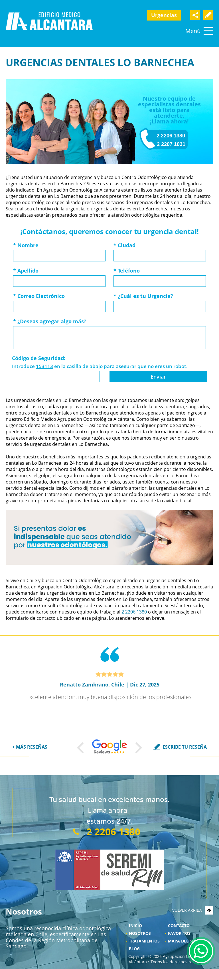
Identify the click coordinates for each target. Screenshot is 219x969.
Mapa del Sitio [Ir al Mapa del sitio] (184, 941)
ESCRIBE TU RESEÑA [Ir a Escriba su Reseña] (185, 747)
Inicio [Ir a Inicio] (135, 925)
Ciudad (124, 245)
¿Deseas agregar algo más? (49, 321)
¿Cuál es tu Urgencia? (143, 295)
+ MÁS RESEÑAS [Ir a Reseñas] (29, 747)
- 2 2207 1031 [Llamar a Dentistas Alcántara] (169, 144)
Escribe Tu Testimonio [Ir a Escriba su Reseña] (208, 15)
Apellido (25, 270)
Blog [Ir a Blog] (134, 948)
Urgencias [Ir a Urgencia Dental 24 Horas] (164, 15)
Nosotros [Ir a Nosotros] (140, 933)
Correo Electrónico (39, 295)
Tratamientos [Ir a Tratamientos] (144, 941)
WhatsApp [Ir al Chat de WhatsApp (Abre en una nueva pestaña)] (201, 951)
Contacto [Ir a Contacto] (179, 925)
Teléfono (126, 270)
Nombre (25, 245)
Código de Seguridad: (38, 358)
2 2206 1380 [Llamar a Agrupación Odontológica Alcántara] (171, 136)
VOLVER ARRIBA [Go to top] (192, 910)
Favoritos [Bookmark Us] (179, 933)
